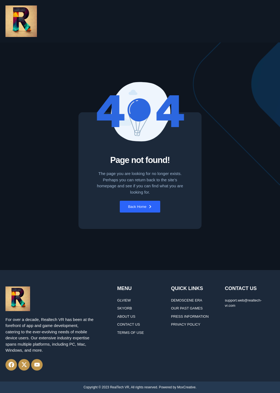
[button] (273, 21)
